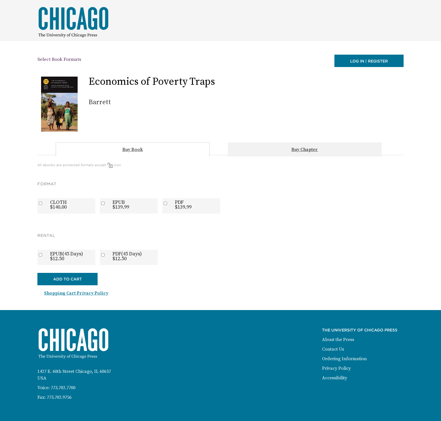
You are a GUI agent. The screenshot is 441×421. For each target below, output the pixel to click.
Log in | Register (369, 61)
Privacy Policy (336, 368)
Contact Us (333, 349)
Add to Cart (67, 279)
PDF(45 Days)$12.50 (127, 256)
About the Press (338, 339)
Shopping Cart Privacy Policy (76, 293)
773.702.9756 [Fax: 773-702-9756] (59, 397)
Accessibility (334, 378)
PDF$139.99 (183, 205)
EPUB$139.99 (120, 205)
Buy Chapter (304, 149)
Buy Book (132, 149)
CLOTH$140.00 (58, 205)
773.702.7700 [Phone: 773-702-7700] (63, 388)
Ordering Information (344, 359)
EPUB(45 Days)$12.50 (66, 256)
